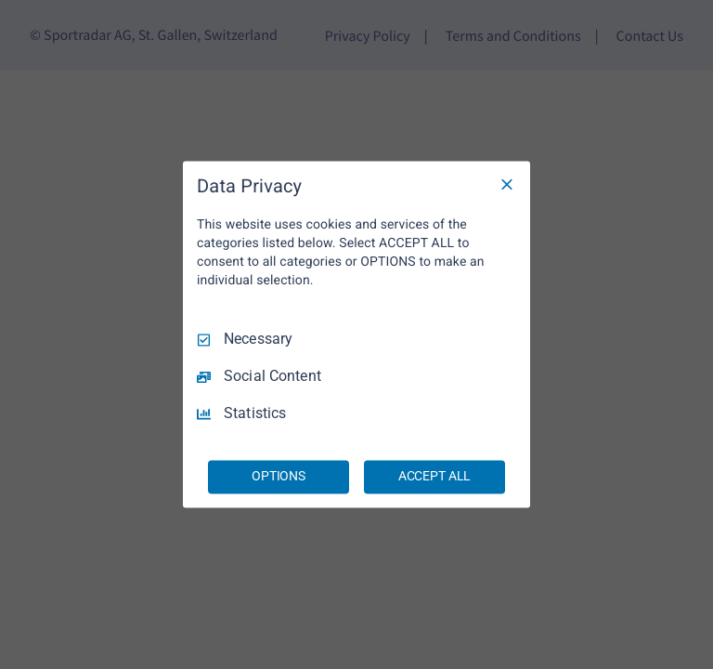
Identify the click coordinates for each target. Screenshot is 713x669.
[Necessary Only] (507, 184)
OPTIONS (278, 476)
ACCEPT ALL (435, 476)
